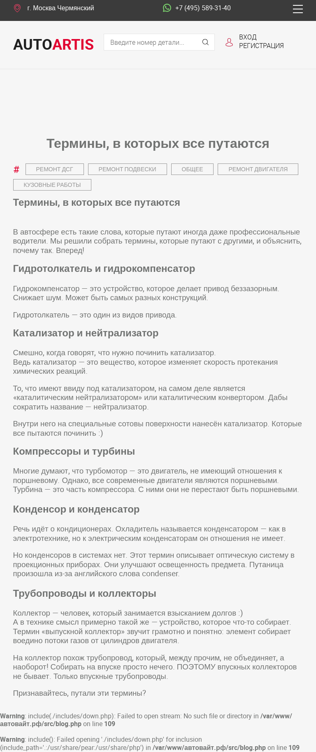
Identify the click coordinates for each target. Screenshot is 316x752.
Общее (192, 169)
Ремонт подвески (127, 169)
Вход (248, 36)
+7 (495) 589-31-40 (197, 8)
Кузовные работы (52, 185)
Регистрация (261, 45)
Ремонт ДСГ (54, 169)
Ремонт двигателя (258, 169)
